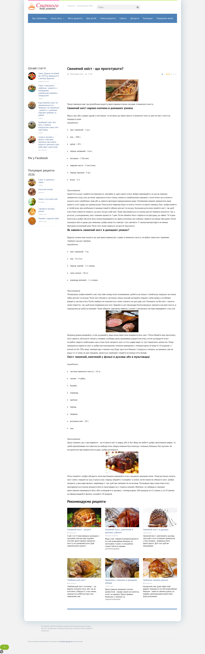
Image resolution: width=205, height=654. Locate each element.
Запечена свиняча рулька (155, 580)
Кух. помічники (39, 18)
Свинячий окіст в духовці (155, 529)
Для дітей (91, 18)
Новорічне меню (164, 18)
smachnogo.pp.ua (66, 641)
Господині (148, 18)
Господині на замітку (111, 536)
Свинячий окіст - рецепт (79, 529)
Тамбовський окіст (76, 580)
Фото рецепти (75, 18)
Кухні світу (56, 18)
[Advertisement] (102, 42)
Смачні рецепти (108, 18)
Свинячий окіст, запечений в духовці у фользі (119, 531)
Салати (123, 18)
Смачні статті (147, 533)
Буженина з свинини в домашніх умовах (121, 581)
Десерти (134, 18)
